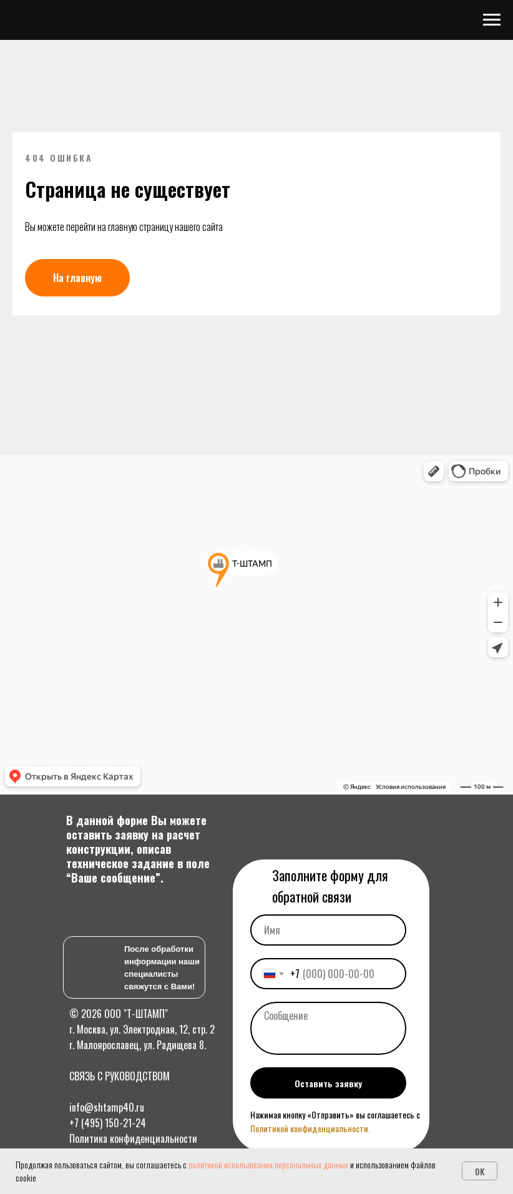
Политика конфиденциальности (133, 1138)
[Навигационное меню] (492, 20)
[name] (328, 930)
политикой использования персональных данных (268, 1164)
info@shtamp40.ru (106, 1107)
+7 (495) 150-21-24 (107, 1122)
